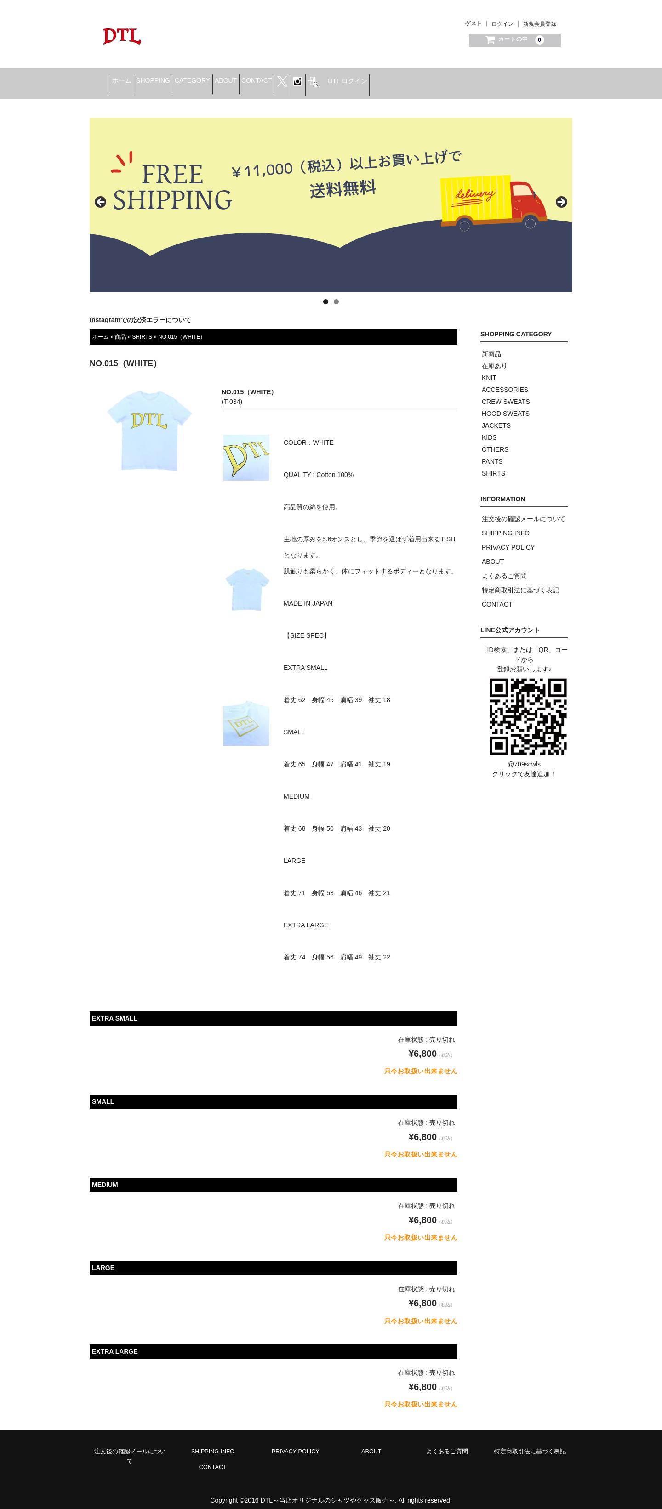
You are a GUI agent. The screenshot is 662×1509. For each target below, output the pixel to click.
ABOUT (290, 78)
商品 (120, 328)
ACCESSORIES (505, 382)
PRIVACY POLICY (508, 539)
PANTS (492, 453)
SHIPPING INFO (506, 525)
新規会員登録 (539, 24)
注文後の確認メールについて (523, 511)
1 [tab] (325, 293)
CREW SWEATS (506, 393)
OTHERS (495, 441)
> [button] (561, 195)
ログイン (502, 24)
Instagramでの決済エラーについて (140, 312)
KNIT (489, 370)
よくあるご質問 (504, 568)
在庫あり (495, 358)
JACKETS (496, 417)
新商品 (491, 346)
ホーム (143, 78)
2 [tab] (336, 293)
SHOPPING (189, 78)
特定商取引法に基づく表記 (520, 582)
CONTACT (335, 78)
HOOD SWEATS (506, 405)
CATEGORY (242, 78)
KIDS (489, 429)
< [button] (101, 195)
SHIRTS (142, 328)
